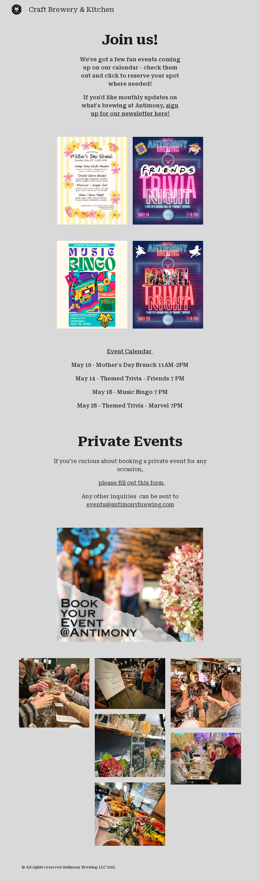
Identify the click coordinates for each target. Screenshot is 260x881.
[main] (130, 74)
